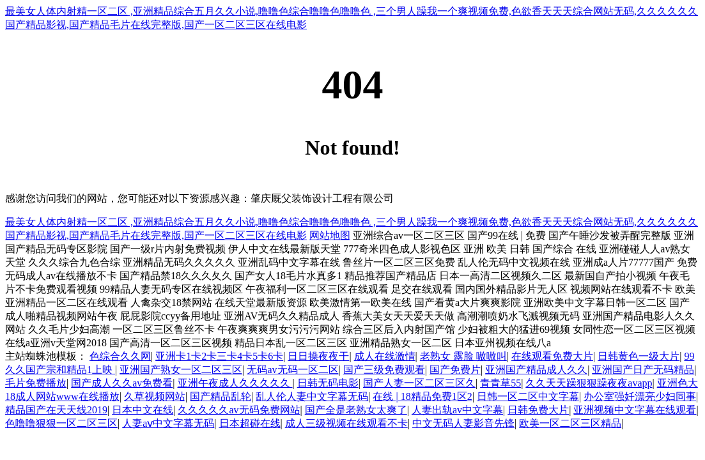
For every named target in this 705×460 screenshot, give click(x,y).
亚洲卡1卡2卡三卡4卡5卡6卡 (219, 356)
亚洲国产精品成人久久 (536, 369)
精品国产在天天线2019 (56, 409)
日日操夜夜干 (318, 356)
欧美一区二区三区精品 (570, 423)
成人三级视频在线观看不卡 (346, 423)
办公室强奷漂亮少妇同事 (640, 396)
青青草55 (500, 383)
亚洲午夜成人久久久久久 (235, 383)
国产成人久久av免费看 (122, 383)
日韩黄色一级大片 (638, 356)
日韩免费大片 (538, 409)
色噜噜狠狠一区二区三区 (61, 423)
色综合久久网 (120, 356)
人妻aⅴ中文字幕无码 (168, 423)
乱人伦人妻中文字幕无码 (312, 396)
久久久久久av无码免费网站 (239, 409)
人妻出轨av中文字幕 (457, 409)
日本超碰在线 (250, 423)
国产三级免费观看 (384, 369)
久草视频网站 (154, 396)
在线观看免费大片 (552, 356)
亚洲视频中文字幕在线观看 (634, 409)
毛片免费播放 (35, 383)
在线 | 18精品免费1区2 (422, 396)
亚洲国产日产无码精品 (643, 369)
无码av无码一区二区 (292, 369)
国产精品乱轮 (220, 396)
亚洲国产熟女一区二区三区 (181, 369)
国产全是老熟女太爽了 (356, 409)
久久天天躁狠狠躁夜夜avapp (588, 383)
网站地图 (329, 235)
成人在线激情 (384, 356)
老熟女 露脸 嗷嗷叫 (463, 356)
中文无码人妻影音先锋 (463, 423)
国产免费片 (455, 369)
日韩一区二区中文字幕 (528, 396)
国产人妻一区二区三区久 (419, 383)
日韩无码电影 (328, 383)
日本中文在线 (142, 409)
